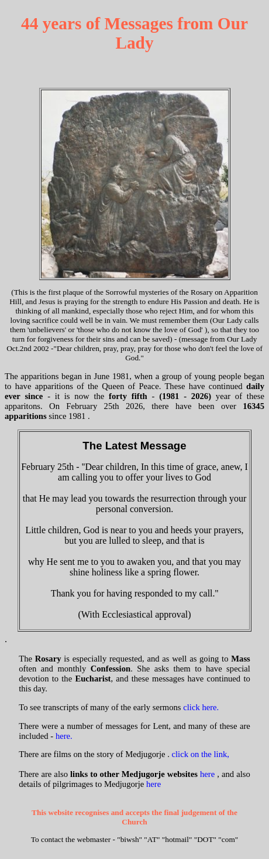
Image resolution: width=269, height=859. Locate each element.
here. (64, 736)
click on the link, (201, 754)
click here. (201, 707)
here (207, 774)
